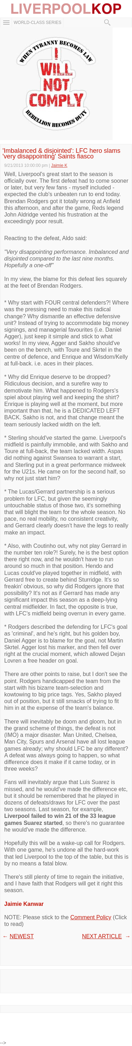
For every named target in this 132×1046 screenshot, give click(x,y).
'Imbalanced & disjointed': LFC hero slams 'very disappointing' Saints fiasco (61, 153)
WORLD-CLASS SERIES (37, 22)
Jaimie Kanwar (24, 904)
